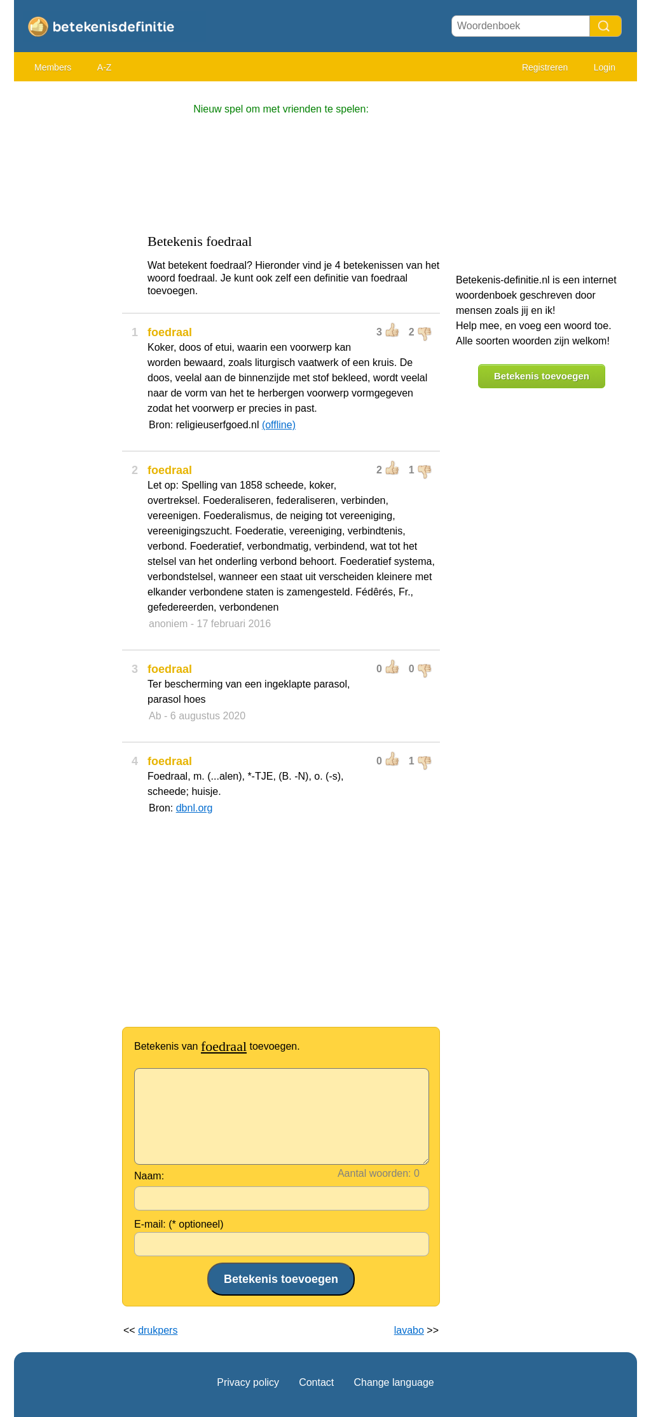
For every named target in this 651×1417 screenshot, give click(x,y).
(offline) (279, 424)
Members (52, 67)
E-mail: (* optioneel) (179, 1224)
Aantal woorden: (374, 1173)
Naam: (149, 1175)
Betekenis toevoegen (541, 375)
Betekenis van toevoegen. (217, 1046)
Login (604, 67)
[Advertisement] (65, 279)
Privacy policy (248, 1382)
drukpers (157, 1330)
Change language (393, 1382)
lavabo (409, 1330)
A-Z (104, 67)
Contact (316, 1382)
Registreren (545, 67)
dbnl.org (194, 808)
